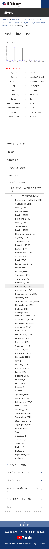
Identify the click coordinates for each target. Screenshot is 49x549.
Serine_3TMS (21, 267)
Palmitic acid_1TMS (23, 402)
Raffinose (19, 458)
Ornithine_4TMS (22, 349)
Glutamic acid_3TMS (24, 319)
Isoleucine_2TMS (22, 245)
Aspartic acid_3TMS (23, 290)
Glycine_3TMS (21, 256)
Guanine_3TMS (21, 409)
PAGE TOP (24, 525)
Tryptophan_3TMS (23, 424)
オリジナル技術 (13, 480)
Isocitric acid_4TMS (23, 353)
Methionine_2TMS (23, 286)
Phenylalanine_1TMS (24, 305)
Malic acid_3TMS (22, 282)
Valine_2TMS (20, 222)
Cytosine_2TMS (22, 297)
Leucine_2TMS (21, 230)
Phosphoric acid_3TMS (25, 234)
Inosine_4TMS (21, 428)
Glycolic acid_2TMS (23, 203)
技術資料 (11, 152)
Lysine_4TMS (21, 372)
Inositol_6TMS (21, 405)
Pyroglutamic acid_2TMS (26, 293)
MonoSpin (13, 175)
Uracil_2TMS (20, 260)
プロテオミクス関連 (17, 464)
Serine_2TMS (21, 226)
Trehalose (19, 443)
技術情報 (15, 19)
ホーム (5, 19)
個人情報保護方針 (11, 532)
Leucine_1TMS (21, 215)
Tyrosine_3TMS (22, 394)
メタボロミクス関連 (10, 22)
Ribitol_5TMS (21, 330)
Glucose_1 (19, 387)
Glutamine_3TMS (22, 345)
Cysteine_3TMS (22, 309)
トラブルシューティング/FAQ (19, 472)
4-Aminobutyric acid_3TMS (27, 301)
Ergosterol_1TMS (23, 454)
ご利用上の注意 (39, 532)
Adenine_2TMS (21, 364)
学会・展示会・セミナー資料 (19, 499)
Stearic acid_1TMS (23, 421)
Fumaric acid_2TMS (23, 264)
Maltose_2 (19, 450)
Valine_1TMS (20, 207)
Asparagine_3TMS (23, 327)
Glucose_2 (19, 390)
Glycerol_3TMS (21, 237)
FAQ (9, 507)
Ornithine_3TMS (22, 342)
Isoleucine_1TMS (22, 218)
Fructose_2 (20, 383)
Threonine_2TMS (22, 241)
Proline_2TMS (21, 249)
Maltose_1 (19, 447)
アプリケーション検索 (16, 144)
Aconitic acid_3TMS (23, 334)
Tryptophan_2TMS (23, 417)
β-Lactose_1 (20, 435)
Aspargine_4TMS (22, 368)
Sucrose (18, 432)
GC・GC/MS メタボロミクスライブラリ (26, 189)
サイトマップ (25, 532)
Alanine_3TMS (21, 271)
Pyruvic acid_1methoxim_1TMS (29, 200)
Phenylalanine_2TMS (24, 323)
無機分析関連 (12, 160)
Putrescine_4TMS (22, 338)
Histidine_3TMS (22, 375)
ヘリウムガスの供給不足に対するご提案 (22, 490)
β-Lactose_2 (20, 439)
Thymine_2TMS (22, 278)
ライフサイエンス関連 (32, 19)
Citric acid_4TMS (22, 357)
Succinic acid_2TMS (23, 252)
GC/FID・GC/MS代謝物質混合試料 (25, 195)
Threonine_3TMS (22, 275)
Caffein (18, 360)
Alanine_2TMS (21, 211)
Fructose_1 (20, 379)
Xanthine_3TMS (22, 398)
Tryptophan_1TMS (23, 413)
